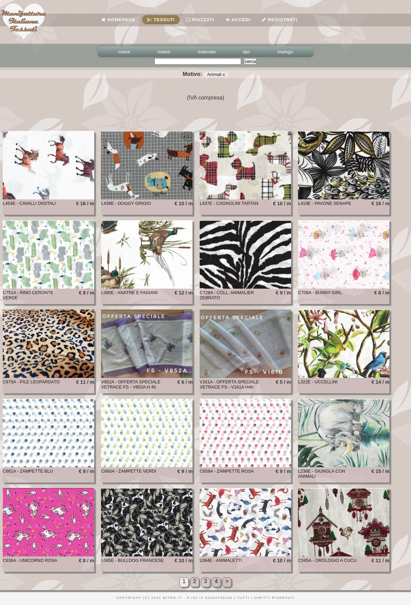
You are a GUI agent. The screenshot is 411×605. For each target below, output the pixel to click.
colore (124, 51)
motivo (164, 51)
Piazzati (200, 19)
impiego (285, 51)
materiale (207, 51)
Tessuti (161, 19)
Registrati (279, 19)
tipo (246, 51)
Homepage (118, 19)
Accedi (238, 19)
